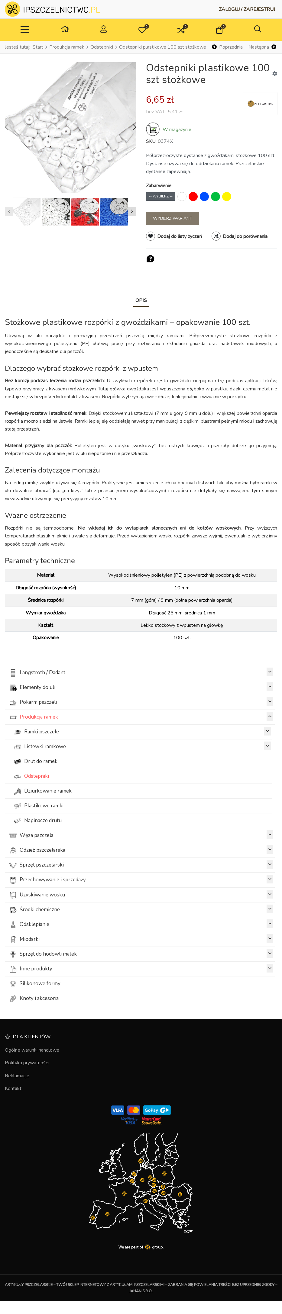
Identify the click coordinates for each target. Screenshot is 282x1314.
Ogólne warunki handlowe (32, 1050)
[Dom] (65, 29)
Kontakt (13, 1088)
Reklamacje (17, 1075)
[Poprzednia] (227, 47)
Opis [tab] (141, 300)
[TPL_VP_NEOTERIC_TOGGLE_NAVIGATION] (24, 30)
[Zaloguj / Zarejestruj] (247, 9)
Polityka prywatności (27, 1062)
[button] (142, 30)
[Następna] (262, 47)
